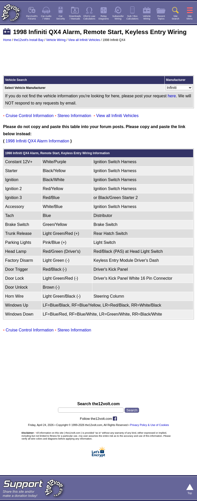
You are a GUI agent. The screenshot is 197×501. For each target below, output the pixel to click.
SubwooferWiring (118, 17)
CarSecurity (60, 17)
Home (7, 40)
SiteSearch (175, 17)
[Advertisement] (98, 60)
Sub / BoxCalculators (132, 17)
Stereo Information (74, 115)
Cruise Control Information (30, 115)
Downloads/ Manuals (75, 17)
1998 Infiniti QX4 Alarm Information (37, 141)
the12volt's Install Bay (29, 40)
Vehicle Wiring (56, 40)
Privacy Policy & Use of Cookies (149, 424)
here (172, 96)
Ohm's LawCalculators (89, 17)
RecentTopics (161, 17)
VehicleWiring (147, 17)
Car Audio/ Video (46, 17)
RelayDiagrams (103, 17)
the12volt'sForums (31, 17)
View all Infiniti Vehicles (84, 40)
